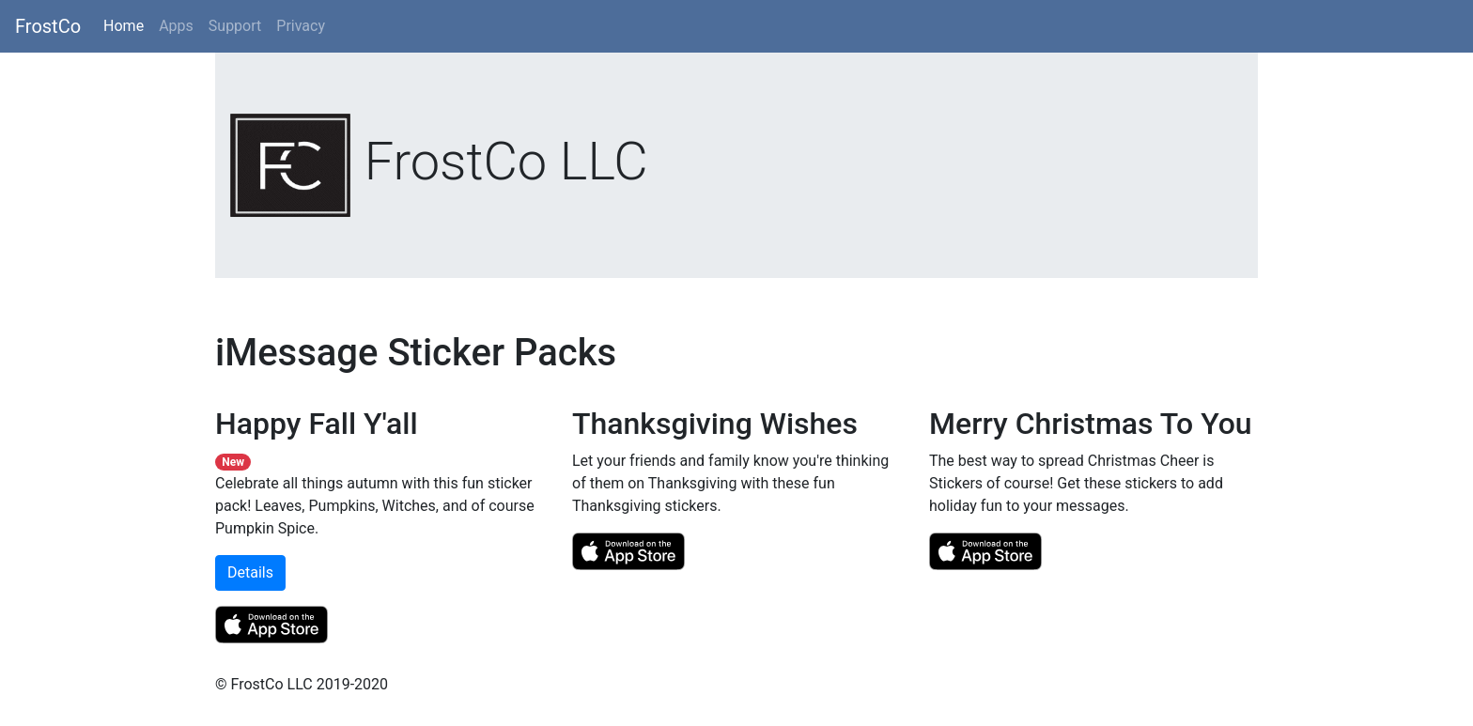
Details (250, 572)
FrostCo (48, 26)
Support (235, 26)
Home (127, 24)
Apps (176, 26)
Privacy (300, 26)
